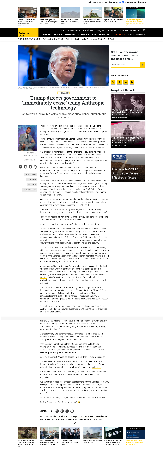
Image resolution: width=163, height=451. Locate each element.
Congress (34, 39)
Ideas (130, 34)
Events (140, 34)
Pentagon (48, 39)
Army (85, 39)
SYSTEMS (119, 34)
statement (56, 152)
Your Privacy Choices (114, 2)
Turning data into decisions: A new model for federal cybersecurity (126, 140)
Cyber (111, 39)
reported (43, 192)
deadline (92, 152)
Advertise (112, 30)
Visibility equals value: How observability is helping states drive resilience (127, 112)
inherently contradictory (82, 240)
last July (104, 258)
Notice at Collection (94, 2)
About (64, 30)
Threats (47, 34)
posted (50, 334)
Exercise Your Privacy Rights (136, 2)
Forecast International (130, 30)
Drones (60, 39)
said (85, 209)
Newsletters (76, 30)
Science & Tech (87, 34)
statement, (48, 371)
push (64, 261)
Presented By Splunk (119, 117)
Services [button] (104, 34)
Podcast (89, 30)
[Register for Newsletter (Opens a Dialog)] (142, 65)
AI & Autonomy (98, 39)
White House (72, 39)
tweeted (43, 277)
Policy (58, 34)
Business (70, 34)
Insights (100, 30)
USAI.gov (47, 274)
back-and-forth (81, 139)
